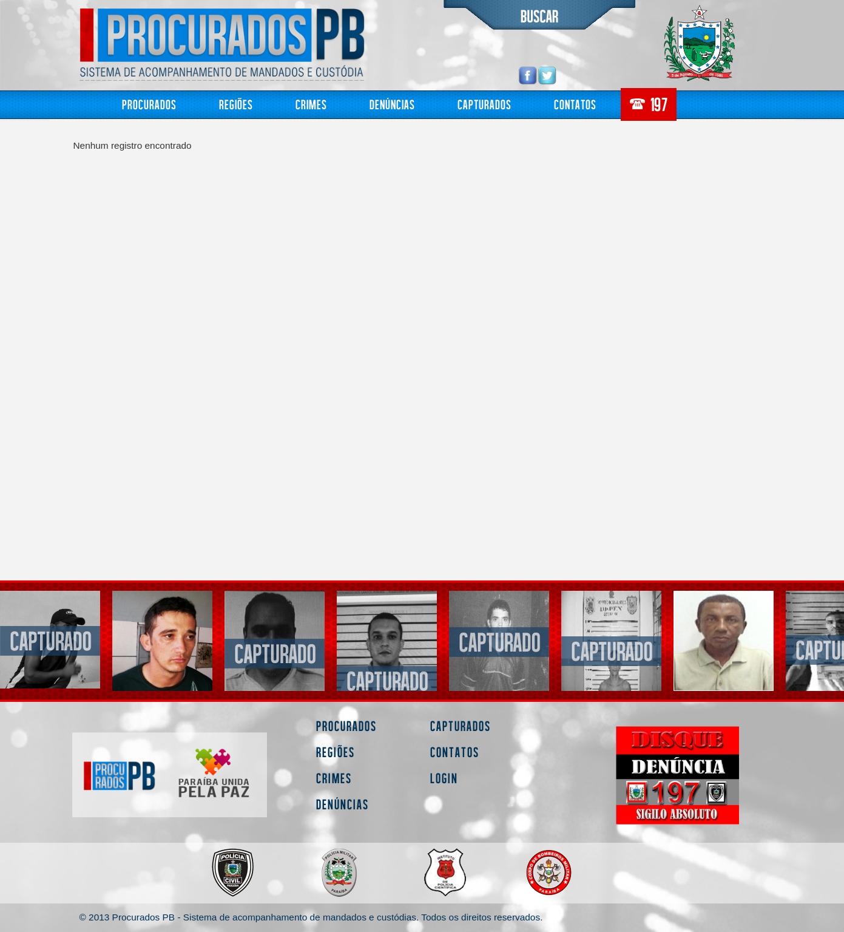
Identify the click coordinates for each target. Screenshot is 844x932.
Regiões (236, 104)
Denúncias (392, 104)
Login (444, 778)
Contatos (575, 104)
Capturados (484, 104)
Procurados (149, 104)
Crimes (311, 104)
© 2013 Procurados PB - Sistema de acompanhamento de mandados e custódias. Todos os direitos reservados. (310, 917)
